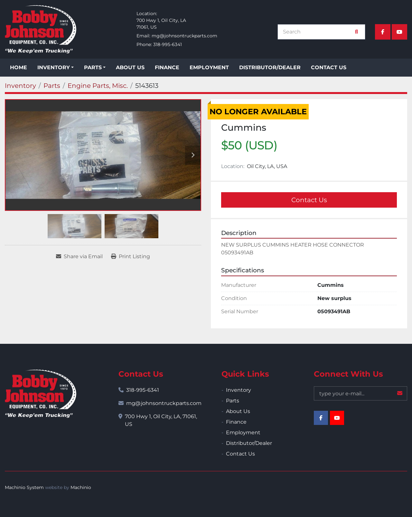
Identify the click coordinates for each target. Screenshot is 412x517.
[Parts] (51, 85)
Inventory (53, 67)
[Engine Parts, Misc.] (98, 85)
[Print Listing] (130, 256)
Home (18, 67)
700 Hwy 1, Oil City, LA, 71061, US (161, 420)
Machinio (80, 487)
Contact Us (328, 67)
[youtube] (399, 32)
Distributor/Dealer (270, 67)
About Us (130, 67)
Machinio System (24, 487)
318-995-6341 (167, 44)
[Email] (360, 393)
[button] (55, 68)
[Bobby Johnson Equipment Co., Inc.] (40, 394)
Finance (167, 67)
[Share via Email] (79, 256)
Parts (93, 67)
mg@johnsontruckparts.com (184, 36)
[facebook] (382, 32)
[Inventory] (20, 85)
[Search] (318, 32)
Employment (209, 67)
